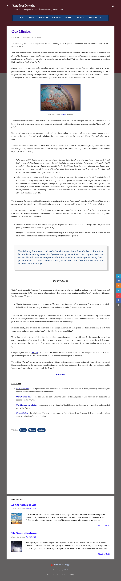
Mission (32, 430)
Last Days (80, 17)
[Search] (113, 6)
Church (23, 430)
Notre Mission (22, 413)
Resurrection (95, 17)
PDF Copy (60, 374)
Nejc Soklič (63, 114)
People (68, 17)
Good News (43, 17)
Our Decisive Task (23, 397)
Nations (41, 430)
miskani (65, 569)
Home (22, 17)
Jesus (31, 17)
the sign (35, 353)
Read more (104, 526)
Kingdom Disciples (23, 6)
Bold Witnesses (22, 389)
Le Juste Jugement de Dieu (23, 505)
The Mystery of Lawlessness (24, 533)
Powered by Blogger (60, 565)
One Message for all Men (26, 405)
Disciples (56, 17)
